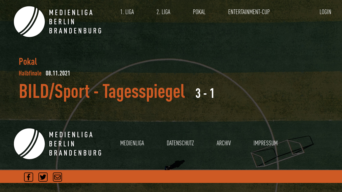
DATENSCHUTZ (180, 143)
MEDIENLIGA (132, 143)
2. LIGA (163, 11)
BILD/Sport (54, 90)
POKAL (199, 11)
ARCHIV (224, 143)
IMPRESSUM (266, 143)
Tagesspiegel (143, 90)
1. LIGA (127, 11)
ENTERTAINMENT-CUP (249, 11)
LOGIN (325, 11)
